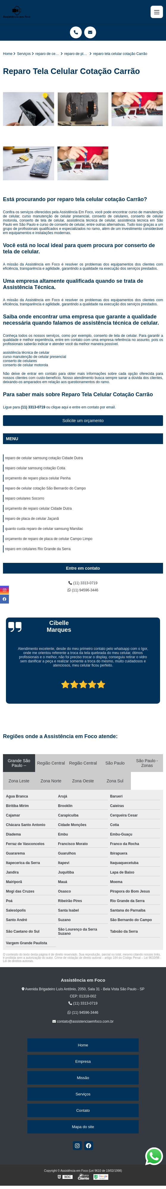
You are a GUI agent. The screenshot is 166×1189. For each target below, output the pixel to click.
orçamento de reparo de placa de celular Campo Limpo (49, 539)
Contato (83, 1110)
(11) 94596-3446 (83, 590)
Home (83, 1045)
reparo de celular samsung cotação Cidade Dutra (44, 458)
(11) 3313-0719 (33, 407)
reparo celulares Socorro (24, 498)
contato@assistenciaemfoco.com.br (83, 1021)
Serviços (83, 1094)
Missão (83, 1078)
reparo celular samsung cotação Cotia (35, 468)
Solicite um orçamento (83, 420)
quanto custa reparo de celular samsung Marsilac (44, 529)
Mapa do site (83, 1127)
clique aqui (59, 407)
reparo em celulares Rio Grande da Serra (38, 549)
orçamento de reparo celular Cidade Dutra (38, 508)
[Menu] (156, 12)
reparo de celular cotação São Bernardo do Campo (45, 488)
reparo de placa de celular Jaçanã (32, 519)
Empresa (83, 1061)
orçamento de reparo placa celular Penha (38, 478)
